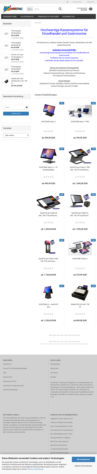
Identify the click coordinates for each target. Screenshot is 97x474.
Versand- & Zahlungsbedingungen (15, 368)
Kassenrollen (68, 17)
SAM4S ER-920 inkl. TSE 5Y (80, 305)
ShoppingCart (55, 364)
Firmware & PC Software (48, 17)
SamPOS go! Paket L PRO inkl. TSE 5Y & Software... (80, 168)
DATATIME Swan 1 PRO (80, 122)
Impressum (7, 364)
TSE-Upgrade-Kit (27, 17)
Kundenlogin (77, 2)
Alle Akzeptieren (83, 459)
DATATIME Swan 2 (48, 122)
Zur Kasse (54, 373)
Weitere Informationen (83, 466)
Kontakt (53, 377)
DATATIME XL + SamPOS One (48, 305)
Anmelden (16, 113)
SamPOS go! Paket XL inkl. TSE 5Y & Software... (80, 214)
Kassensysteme (10, 17)
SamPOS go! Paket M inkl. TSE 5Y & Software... (48, 214)
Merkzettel (90, 2)
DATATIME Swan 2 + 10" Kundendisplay (48, 168)
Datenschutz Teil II (9, 381)
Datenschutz (7, 377)
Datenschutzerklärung (35, 469)
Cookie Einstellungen (10, 390)
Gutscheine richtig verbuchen (13, 386)
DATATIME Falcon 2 (80, 259)
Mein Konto (54, 368)
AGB (4, 373)
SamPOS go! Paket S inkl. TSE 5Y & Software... (48, 260)
